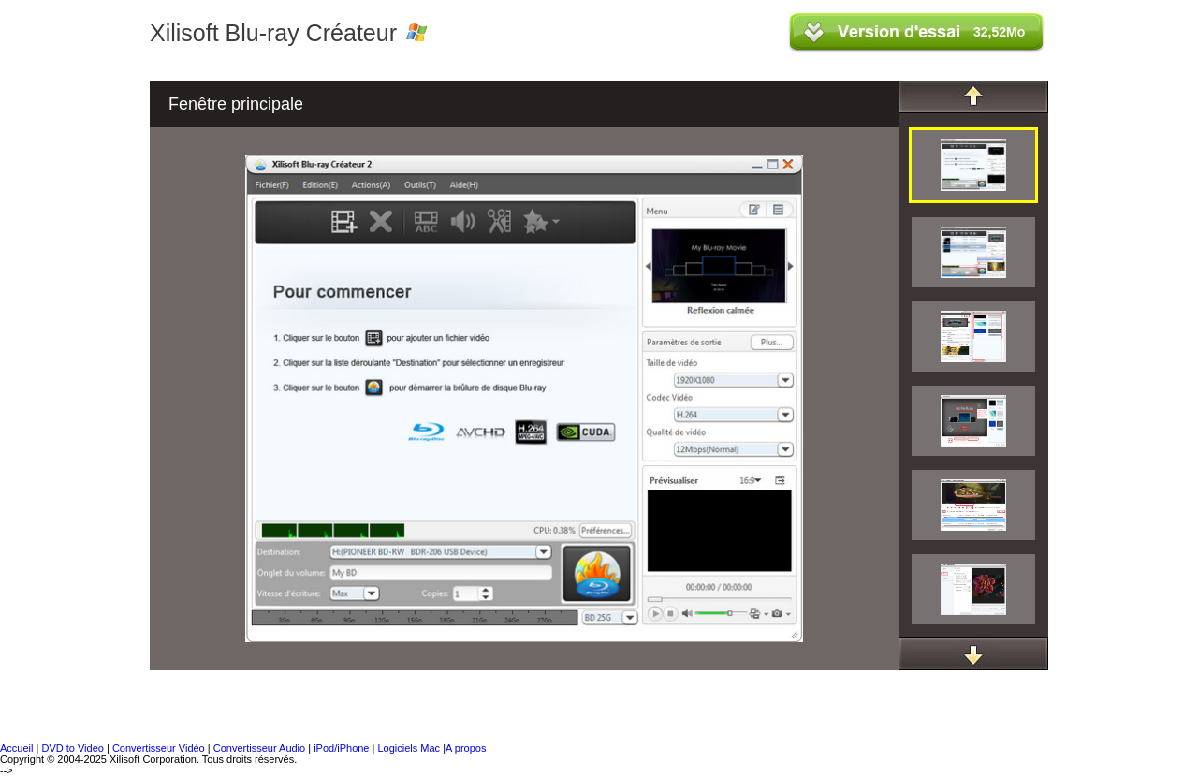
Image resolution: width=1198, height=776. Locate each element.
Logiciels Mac (410, 748)
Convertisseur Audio (261, 748)
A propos (466, 748)
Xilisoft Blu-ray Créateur (273, 33)
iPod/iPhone (343, 748)
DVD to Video (72, 748)
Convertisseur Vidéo (158, 748)
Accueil (16, 748)
